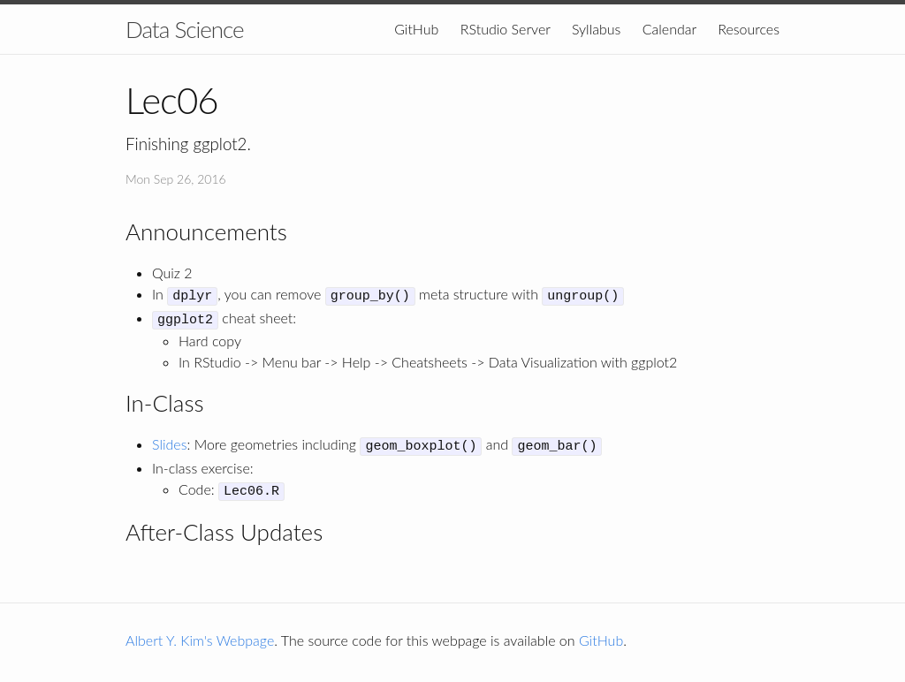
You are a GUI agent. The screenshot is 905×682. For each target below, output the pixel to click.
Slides (169, 439)
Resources (749, 28)
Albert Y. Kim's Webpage (199, 631)
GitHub (416, 28)
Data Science (184, 29)
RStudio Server (505, 28)
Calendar (669, 28)
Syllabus (596, 28)
